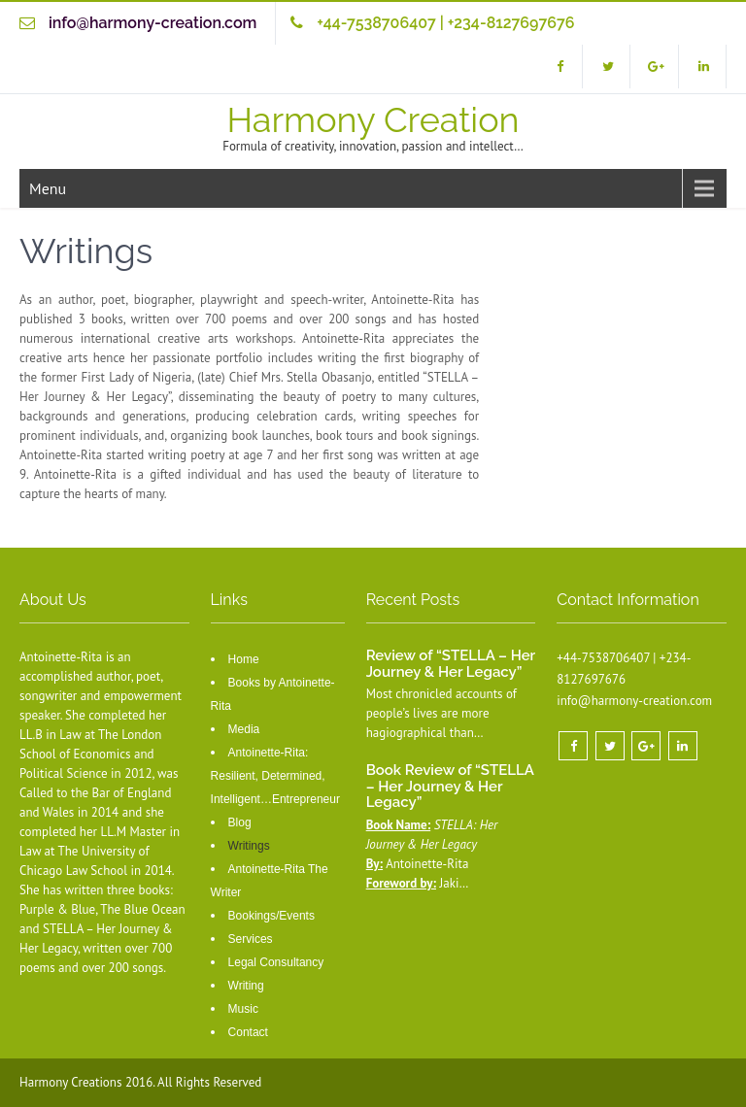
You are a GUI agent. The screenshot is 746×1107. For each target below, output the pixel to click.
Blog (240, 822)
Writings (249, 846)
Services (250, 939)
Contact (248, 1032)
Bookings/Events (271, 915)
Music (243, 1009)
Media (244, 729)
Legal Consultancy (276, 962)
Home (243, 659)
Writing (246, 985)
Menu (47, 188)
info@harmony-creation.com (152, 23)
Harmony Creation (372, 119)
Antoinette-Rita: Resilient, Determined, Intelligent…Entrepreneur (275, 776)
